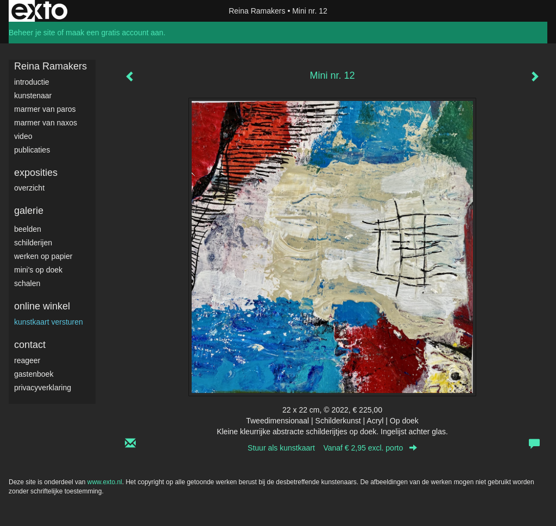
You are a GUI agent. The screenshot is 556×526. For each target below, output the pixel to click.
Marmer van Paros (45, 109)
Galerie (28, 210)
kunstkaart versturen (48, 322)
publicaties (32, 149)
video (23, 136)
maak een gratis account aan (114, 32)
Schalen (27, 283)
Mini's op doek (38, 269)
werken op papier (43, 256)
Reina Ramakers (257, 11)
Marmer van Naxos (45, 122)
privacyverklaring (42, 387)
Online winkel (42, 306)
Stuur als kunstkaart (332, 447)
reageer (27, 360)
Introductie (31, 82)
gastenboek (33, 374)
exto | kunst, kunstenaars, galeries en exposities (39, 11)
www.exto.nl (104, 482)
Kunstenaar (33, 95)
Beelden (27, 229)
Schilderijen (33, 242)
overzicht (29, 187)
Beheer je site (32, 32)
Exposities (36, 172)
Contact (30, 344)
